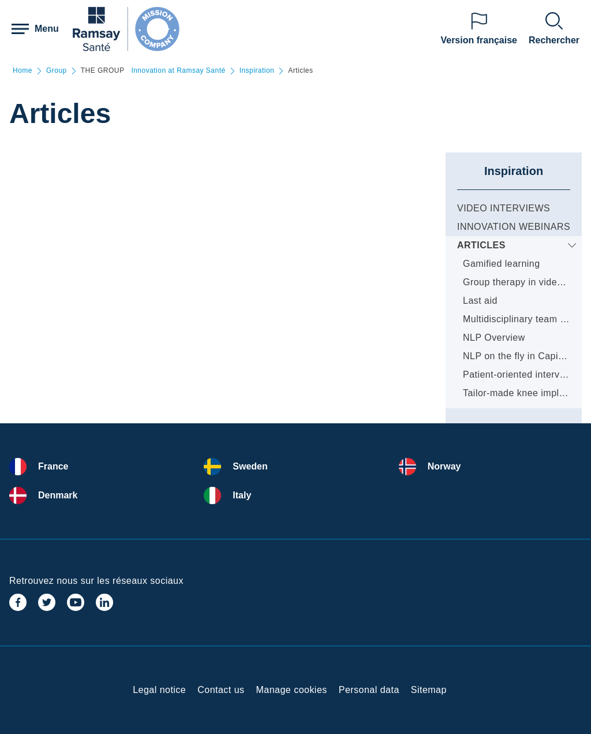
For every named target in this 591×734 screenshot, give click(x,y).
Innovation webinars (513, 227)
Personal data (369, 690)
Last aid (480, 300)
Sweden (250, 466)
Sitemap (429, 690)
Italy (242, 495)
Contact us (220, 690)
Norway (444, 466)
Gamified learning (501, 264)
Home (22, 70)
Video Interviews (503, 208)
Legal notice (159, 690)
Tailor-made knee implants (520, 393)
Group (56, 70)
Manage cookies (291, 690)
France (53, 466)
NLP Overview (494, 337)
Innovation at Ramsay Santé (178, 70)
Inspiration (257, 70)
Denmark (57, 495)
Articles (481, 245)
